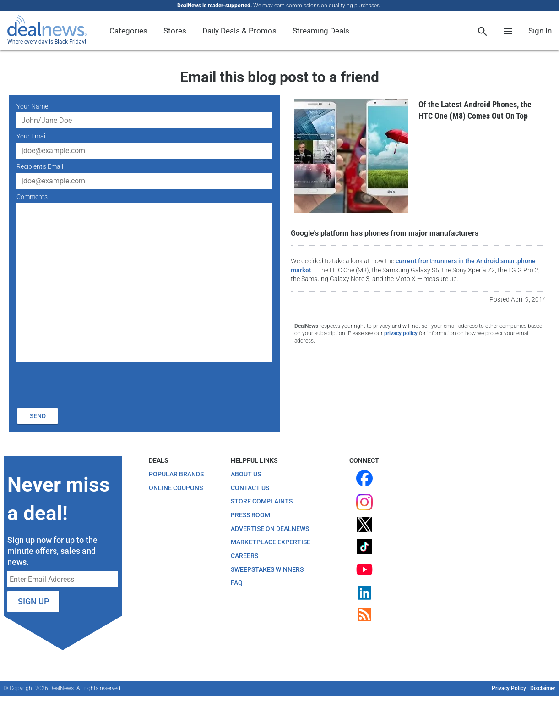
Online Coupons (176, 488)
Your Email (31, 136)
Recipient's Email (39, 166)
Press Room (250, 515)
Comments (32, 196)
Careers (244, 555)
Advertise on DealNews (270, 528)
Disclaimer (542, 688)
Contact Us (250, 488)
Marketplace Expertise (270, 542)
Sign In (540, 30)
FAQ (237, 582)
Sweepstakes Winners (267, 569)
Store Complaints (262, 501)
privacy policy (401, 333)
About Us (246, 474)
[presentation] (86, 383)
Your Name (32, 106)
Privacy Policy (509, 688)
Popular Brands (176, 474)
